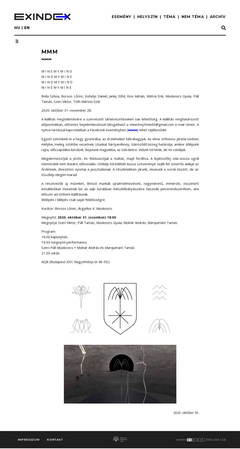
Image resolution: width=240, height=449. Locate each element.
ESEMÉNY (121, 17)
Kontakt (55, 441)
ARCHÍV (218, 17)
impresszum (29, 441)
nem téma (193, 17)
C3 (224, 440)
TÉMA (169, 17)
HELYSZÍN (147, 17)
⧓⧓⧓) (133, 130)
